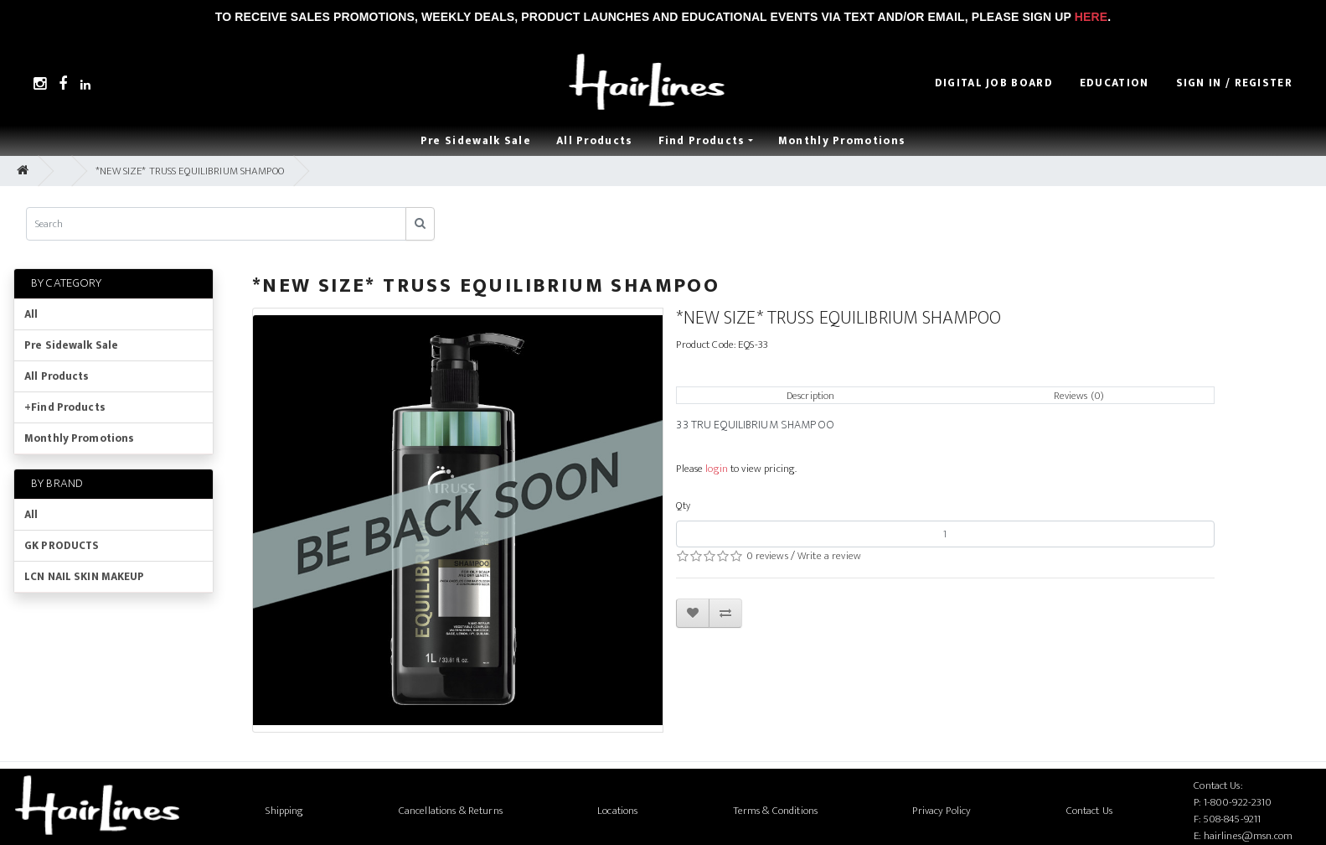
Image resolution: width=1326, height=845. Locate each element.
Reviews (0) (1079, 395)
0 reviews (767, 556)
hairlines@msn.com (1248, 836)
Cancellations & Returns (451, 810)
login (716, 468)
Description (810, 395)
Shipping (284, 810)
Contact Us (1089, 810)
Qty (682, 505)
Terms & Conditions (775, 810)
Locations (617, 810)
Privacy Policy (941, 810)
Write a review (829, 556)
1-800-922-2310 (1238, 802)
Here (1091, 16)
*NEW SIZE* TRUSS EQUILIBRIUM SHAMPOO (189, 171)
